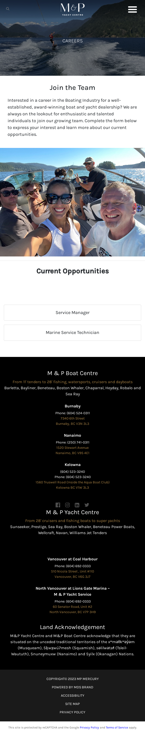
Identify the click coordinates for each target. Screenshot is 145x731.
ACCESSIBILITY (72, 695)
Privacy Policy (89, 727)
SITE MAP (72, 704)
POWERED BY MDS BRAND (72, 687)
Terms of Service (117, 727)
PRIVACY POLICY (72, 712)
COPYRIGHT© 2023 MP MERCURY (72, 679)
